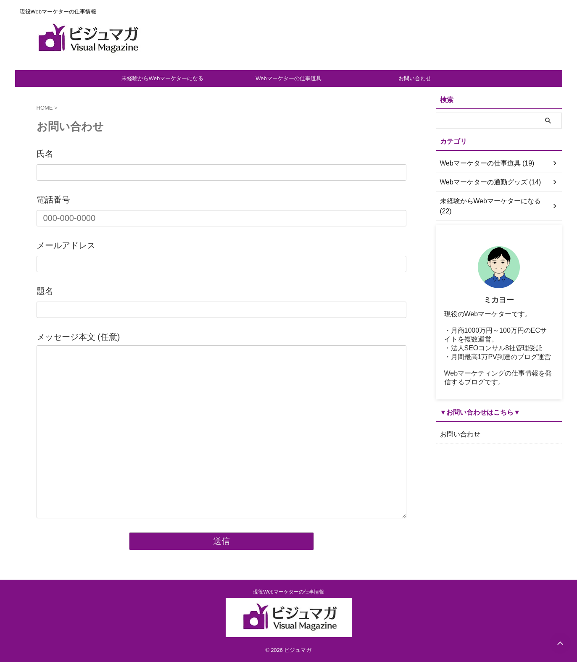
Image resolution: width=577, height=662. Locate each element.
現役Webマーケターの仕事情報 (288, 592)
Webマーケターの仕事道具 (288, 78)
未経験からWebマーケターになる (162, 78)
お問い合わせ (414, 78)
